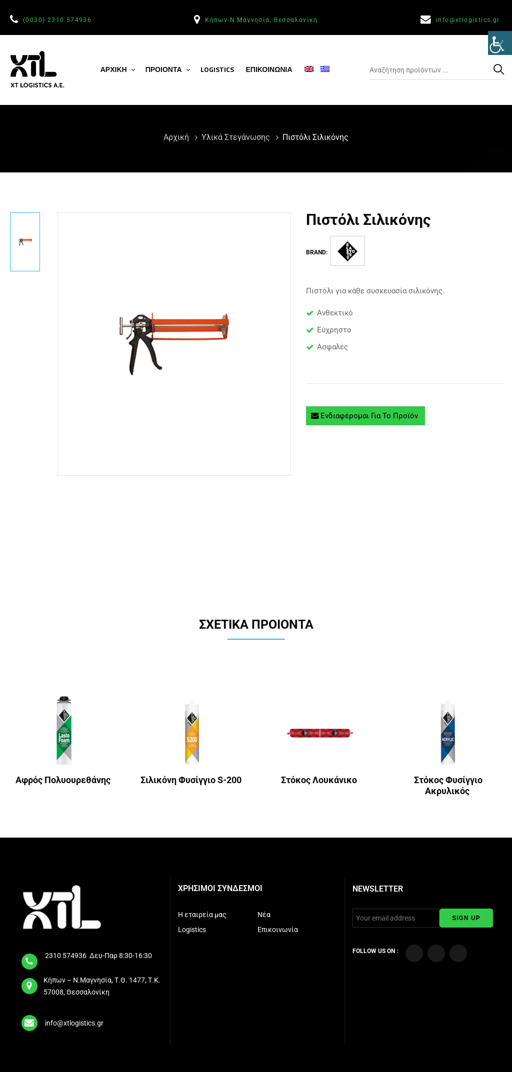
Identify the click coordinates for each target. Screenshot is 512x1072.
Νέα (265, 915)
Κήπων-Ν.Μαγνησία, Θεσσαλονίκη (262, 19)
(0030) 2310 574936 (58, 19)
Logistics (193, 930)
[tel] (30, 958)
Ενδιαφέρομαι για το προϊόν (365, 415)
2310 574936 (66, 956)
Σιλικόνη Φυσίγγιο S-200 (192, 780)
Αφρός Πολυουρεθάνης (64, 780)
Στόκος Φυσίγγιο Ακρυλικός (448, 785)
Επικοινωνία (279, 930)
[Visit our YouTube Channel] (436, 953)
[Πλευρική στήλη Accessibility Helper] (500, 47)
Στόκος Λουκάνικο (320, 780)
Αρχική (177, 137)
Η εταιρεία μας (203, 915)
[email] (30, 1020)
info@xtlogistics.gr (469, 19)
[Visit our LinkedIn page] (458, 953)
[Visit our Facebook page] (414, 953)
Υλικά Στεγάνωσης (237, 137)
